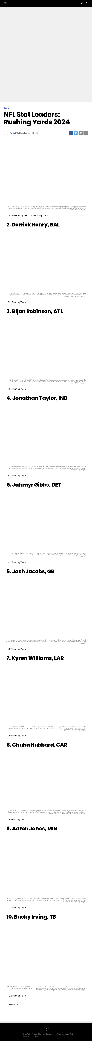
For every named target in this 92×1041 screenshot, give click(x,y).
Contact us (49, 1034)
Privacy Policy (26, 1034)
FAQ (71, 1034)
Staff (15, 133)
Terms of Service (38, 1034)
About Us (65, 1034)
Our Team (58, 1034)
